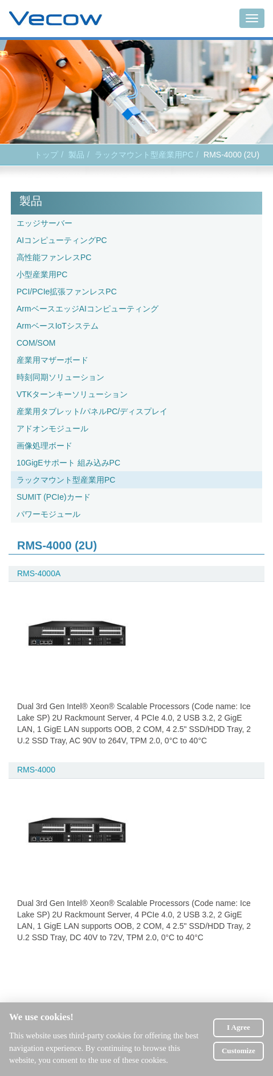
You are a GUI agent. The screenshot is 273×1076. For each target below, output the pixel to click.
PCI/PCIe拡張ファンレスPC (67, 291)
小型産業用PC (42, 274)
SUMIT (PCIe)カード (54, 496)
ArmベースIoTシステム (58, 325)
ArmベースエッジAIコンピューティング (87, 308)
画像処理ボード (44, 445)
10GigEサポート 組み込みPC (68, 462)
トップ (46, 154)
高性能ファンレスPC (54, 257)
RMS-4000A (38, 573)
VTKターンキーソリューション (72, 394)
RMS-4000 (36, 769)
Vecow (56, 19)
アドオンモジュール (52, 428)
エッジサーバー (44, 223)
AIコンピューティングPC (62, 240)
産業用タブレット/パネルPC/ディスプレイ (92, 411)
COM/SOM (36, 342)
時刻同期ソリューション (60, 377)
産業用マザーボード (52, 360)
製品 (76, 154)
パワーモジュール (48, 514)
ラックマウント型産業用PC (144, 154)
